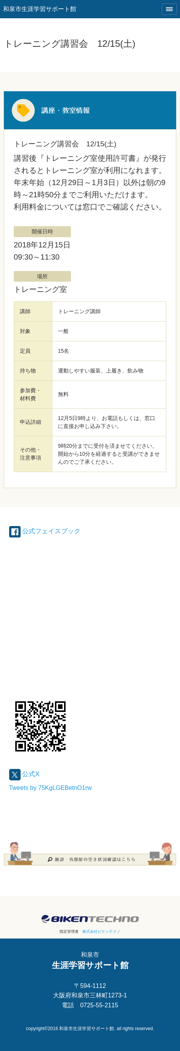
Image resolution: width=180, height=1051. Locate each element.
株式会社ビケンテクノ (101, 931)
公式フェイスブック (45, 531)
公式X (24, 774)
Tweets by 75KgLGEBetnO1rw (50, 788)
